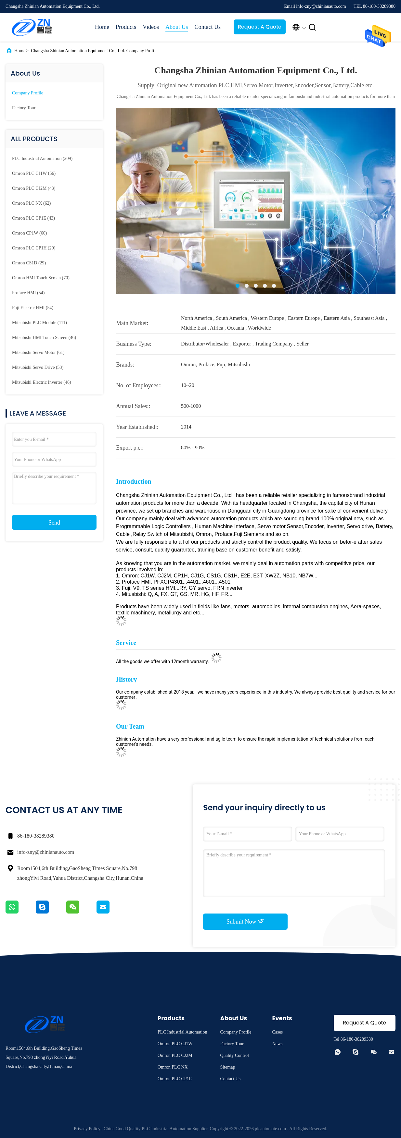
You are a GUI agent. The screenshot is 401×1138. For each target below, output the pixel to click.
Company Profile (27, 93)
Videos (151, 27)
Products (126, 27)
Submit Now (245, 921)
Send (54, 522)
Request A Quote (259, 26)
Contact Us (207, 27)
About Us (176, 27)
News (277, 1043)
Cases (277, 1032)
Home (102, 27)
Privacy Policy (87, 1128)
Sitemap (227, 1067)
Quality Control (234, 1055)
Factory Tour (23, 107)
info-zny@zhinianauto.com (45, 852)
